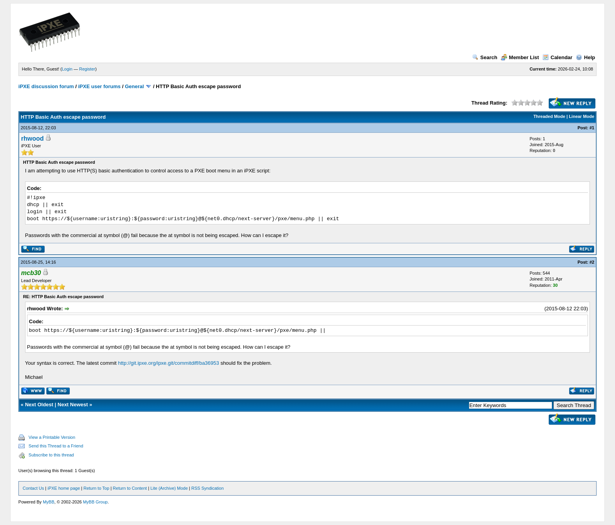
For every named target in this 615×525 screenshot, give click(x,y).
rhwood (32, 138)
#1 (592, 127)
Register (87, 69)
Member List (520, 57)
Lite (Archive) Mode (168, 488)
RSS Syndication (207, 488)
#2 (592, 262)
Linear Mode (581, 116)
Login (67, 69)
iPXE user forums (99, 86)
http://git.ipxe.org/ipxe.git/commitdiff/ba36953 (168, 363)
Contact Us (33, 488)
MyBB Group (95, 502)
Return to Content (130, 488)
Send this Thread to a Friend (56, 446)
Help (585, 57)
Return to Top (96, 488)
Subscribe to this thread (51, 455)
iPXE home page (63, 488)
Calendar (557, 57)
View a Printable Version (52, 437)
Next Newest (73, 404)
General (134, 86)
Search (484, 57)
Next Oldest (39, 404)
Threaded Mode (549, 116)
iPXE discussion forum (46, 86)
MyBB (48, 502)
